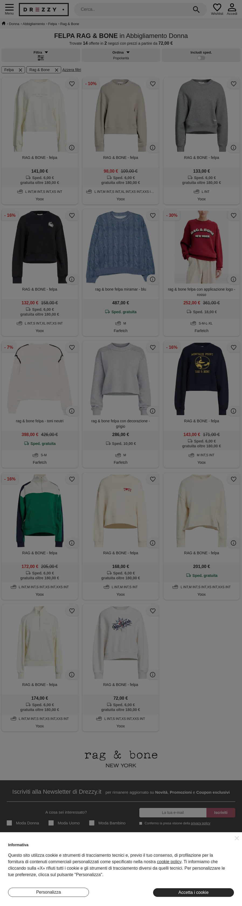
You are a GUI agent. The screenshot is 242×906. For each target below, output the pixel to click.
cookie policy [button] (169, 861)
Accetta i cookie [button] (193, 892)
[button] (237, 838)
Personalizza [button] (48, 892)
